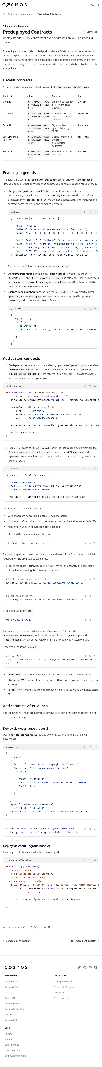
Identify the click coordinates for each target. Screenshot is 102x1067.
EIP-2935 (81, 151)
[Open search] (92, 4)
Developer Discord (63, 981)
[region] (51, 127)
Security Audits (12, 1050)
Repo (80, 113)
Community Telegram (64, 987)
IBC (6, 992)
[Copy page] (90, 31)
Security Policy (12, 1044)
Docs (86, 125)
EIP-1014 (81, 101)
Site (86, 113)
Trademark (10, 1039)
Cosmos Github (12, 1003)
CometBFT (10, 998)
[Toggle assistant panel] (98, 4)
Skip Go (8, 1014)
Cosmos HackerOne (15, 1009)
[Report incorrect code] (85, 212)
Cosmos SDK (11, 981)
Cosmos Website (62, 998)
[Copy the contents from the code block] (90, 212)
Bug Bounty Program (15, 1055)
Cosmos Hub (11, 1019)
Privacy (8, 1033)
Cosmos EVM (11, 987)
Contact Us (59, 992)
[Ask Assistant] (95, 212)
